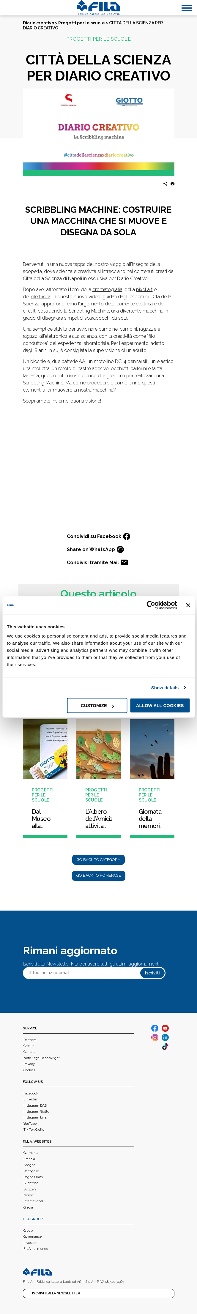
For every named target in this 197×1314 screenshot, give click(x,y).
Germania (30, 1153)
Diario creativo (38, 22)
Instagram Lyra (35, 1117)
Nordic (28, 1195)
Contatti (29, 1052)
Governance (32, 1237)
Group (28, 1231)
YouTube (30, 1124)
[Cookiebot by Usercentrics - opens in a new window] (151, 605)
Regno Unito (33, 1177)
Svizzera (30, 1189)
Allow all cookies (160, 705)
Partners (29, 1040)
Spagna (29, 1165)
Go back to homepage (98, 875)
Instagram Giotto (36, 1111)
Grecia (28, 1207)
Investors (30, 1243)
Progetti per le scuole (81, 22)
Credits (28, 1046)
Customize (97, 705)
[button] (170, 184)
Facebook (30, 1093)
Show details (165, 687)
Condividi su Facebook (98, 536)
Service (30, 1028)
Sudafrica (30, 1183)
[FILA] (98, 7)
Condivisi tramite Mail (97, 562)
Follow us (33, 1082)
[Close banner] (188, 605)
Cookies (29, 1070)
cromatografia (107, 289)
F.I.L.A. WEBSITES (37, 1141)
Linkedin (30, 1099)
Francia (29, 1159)
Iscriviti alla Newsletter (56, 1293)
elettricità (41, 296)
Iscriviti (152, 973)
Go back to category (98, 859)
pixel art (144, 289)
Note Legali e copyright (41, 1058)
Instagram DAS (35, 1106)
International (33, 1201)
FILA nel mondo (35, 1249)
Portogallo (31, 1171)
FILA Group (33, 1219)
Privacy (29, 1064)
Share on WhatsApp (95, 549)
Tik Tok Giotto (33, 1130)
